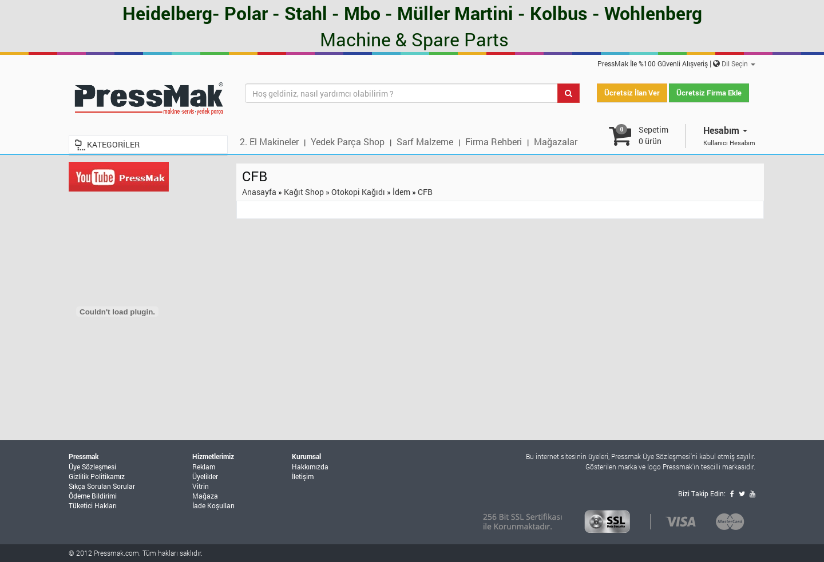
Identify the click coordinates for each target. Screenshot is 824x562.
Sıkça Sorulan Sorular (102, 486)
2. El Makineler (269, 141)
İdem (401, 191)
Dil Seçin (738, 63)
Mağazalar (555, 141)
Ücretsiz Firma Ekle (709, 92)
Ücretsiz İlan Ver (632, 92)
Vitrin (200, 486)
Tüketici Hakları (93, 505)
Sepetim (653, 135)
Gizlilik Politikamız (97, 476)
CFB (425, 191)
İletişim (303, 476)
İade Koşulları (213, 505)
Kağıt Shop (304, 191)
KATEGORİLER (113, 144)
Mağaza (205, 495)
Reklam (203, 466)
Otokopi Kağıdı (358, 191)
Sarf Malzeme (425, 141)
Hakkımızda (310, 466)
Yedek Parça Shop (348, 141)
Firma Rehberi (493, 141)
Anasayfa (259, 191)
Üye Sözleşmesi (92, 466)
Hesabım (725, 130)
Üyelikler (205, 476)
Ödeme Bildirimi (93, 495)
